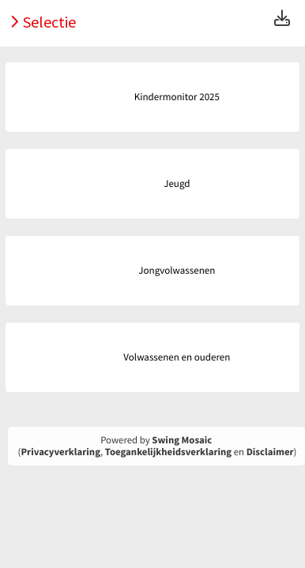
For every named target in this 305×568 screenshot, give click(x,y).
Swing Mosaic (182, 440)
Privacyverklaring (60, 452)
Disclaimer (270, 452)
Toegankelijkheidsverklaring (168, 452)
